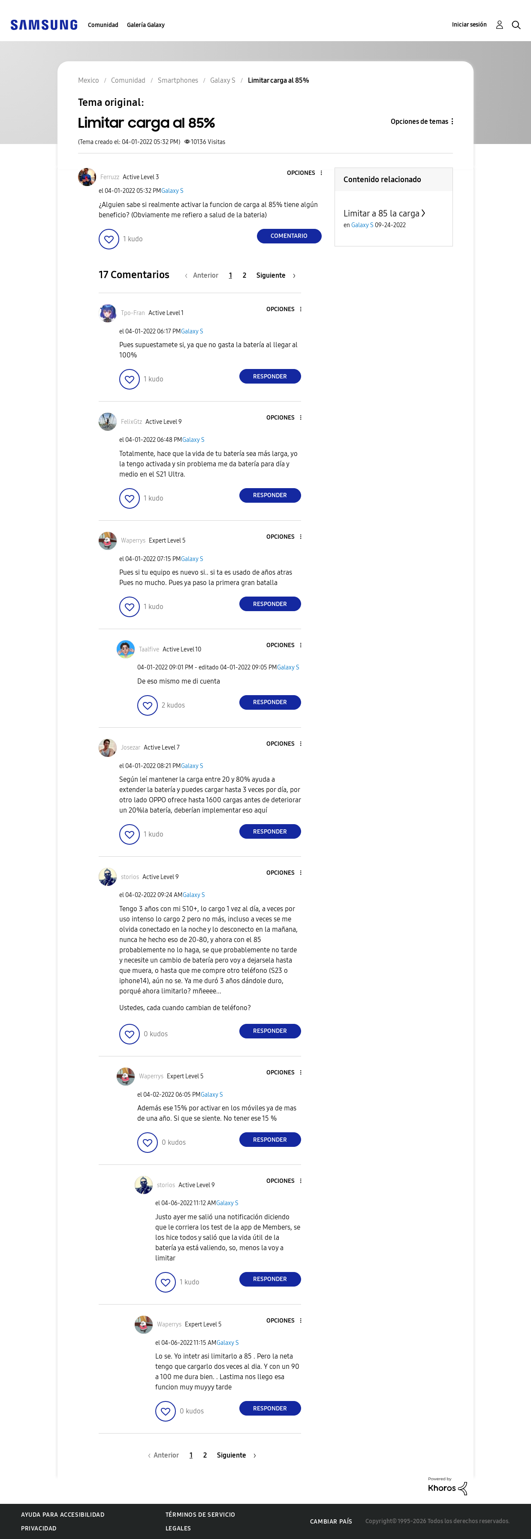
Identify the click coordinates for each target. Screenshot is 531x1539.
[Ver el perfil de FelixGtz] (131, 422)
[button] (307, 173)
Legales (178, 1528)
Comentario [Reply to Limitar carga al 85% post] (289, 236)
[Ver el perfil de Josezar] (130, 747)
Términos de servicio (200, 1514)
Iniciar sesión (469, 24)
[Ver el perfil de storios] (130, 877)
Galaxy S (172, 191)
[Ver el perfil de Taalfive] (149, 649)
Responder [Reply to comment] (270, 376)
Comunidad (103, 25)
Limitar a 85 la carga (381, 213)
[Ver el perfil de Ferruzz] (109, 177)
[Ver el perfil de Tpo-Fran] (133, 313)
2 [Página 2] (244, 275)
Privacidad (39, 1528)
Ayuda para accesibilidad (62, 1514)
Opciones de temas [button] (419, 121)
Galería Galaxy (146, 25)
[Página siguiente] (276, 275)
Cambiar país (331, 1521)
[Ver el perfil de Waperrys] (133, 540)
